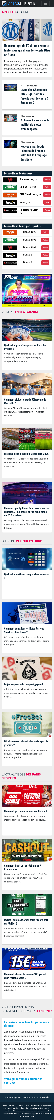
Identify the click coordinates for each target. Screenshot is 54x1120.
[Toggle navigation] (45, 3)
